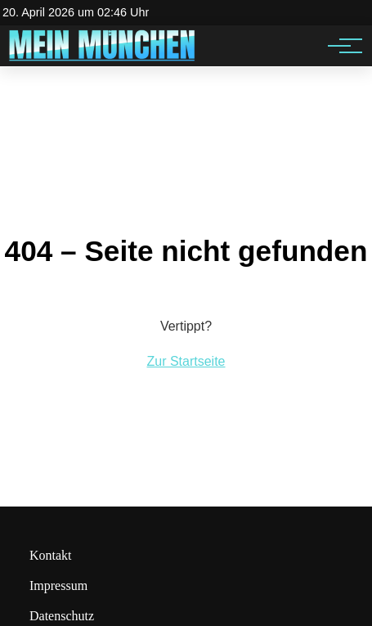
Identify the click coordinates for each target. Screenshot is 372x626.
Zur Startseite (185, 361)
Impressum (58, 585)
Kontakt (50, 555)
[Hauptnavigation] (339, 45)
